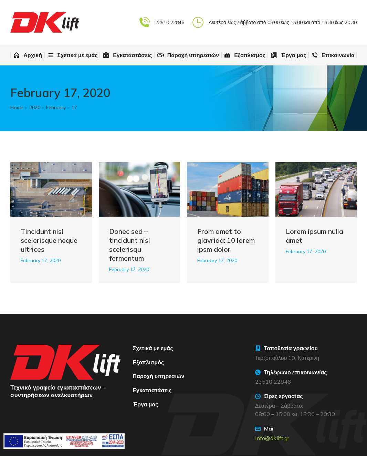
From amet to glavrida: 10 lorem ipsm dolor (226, 240)
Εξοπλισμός (148, 362)
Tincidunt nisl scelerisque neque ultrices (49, 240)
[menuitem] (27, 55)
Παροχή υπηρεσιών (158, 376)
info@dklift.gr (272, 438)
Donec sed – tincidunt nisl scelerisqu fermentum (129, 244)
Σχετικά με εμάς (153, 348)
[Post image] (51, 189)
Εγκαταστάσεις (152, 390)
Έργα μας (145, 404)
